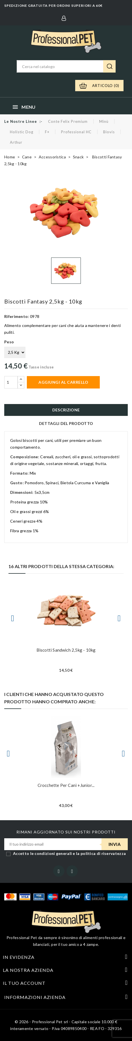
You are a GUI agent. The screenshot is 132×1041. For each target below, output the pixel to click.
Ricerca (109, 66)
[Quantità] (11, 382)
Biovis (109, 132)
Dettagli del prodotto (66, 423)
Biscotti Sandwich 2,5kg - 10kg (66, 649)
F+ (47, 132)
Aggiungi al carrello (63, 382)
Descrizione (66, 409)
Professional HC (76, 132)
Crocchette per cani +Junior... (66, 785)
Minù (104, 121)
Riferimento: (16, 316)
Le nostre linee (20, 121)
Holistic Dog (21, 132)
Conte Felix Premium (68, 121)
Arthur (16, 142)
